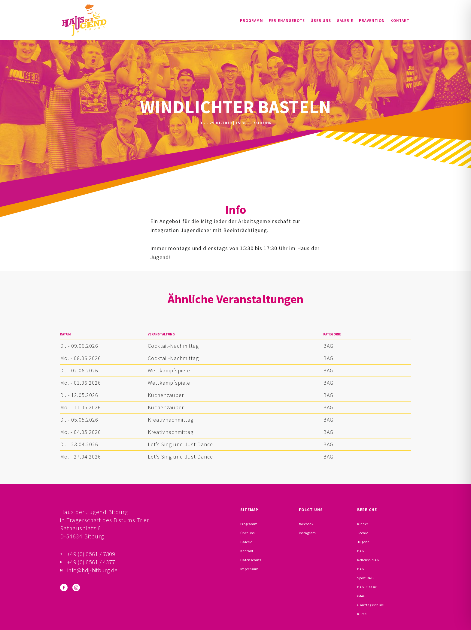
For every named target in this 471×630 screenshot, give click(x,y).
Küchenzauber (166, 395)
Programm (251, 20)
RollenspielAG (368, 560)
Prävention (372, 20)
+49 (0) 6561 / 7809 (91, 554)
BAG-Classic (367, 587)
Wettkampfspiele (169, 370)
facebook (306, 524)
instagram (307, 533)
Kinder (362, 524)
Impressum (249, 569)
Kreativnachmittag (170, 419)
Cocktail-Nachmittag (173, 345)
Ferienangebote (287, 20)
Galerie (345, 20)
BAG (328, 345)
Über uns (321, 20)
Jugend (363, 542)
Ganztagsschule (370, 605)
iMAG (361, 596)
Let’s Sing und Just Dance (180, 444)
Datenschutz (250, 560)
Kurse (361, 614)
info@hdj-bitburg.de (92, 570)
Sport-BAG (365, 578)
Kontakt (399, 20)
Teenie (362, 533)
